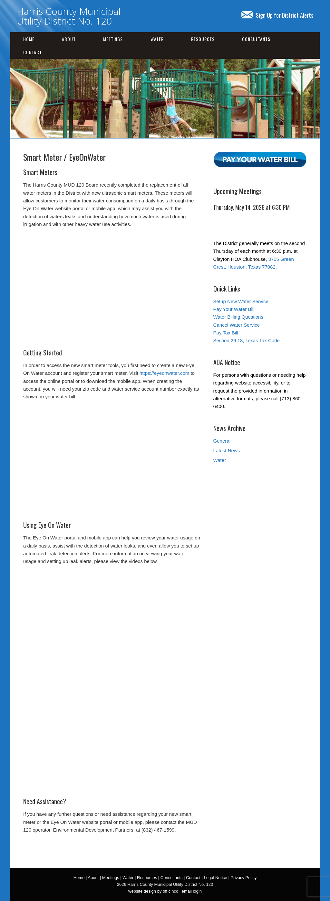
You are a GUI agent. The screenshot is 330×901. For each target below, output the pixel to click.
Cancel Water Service (236, 325)
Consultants (256, 39)
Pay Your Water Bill (234, 309)
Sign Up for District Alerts (277, 15)
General (221, 441)
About (69, 39)
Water (157, 39)
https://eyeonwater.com (164, 373)
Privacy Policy (243, 877)
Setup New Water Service (240, 301)
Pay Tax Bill (225, 332)
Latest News (226, 450)
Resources (203, 39)
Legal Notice (215, 877)
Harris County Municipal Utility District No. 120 (69, 16)
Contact (32, 52)
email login (192, 891)
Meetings (113, 39)
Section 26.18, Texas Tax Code (246, 340)
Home (28, 39)
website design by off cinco (153, 891)
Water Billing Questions (238, 317)
